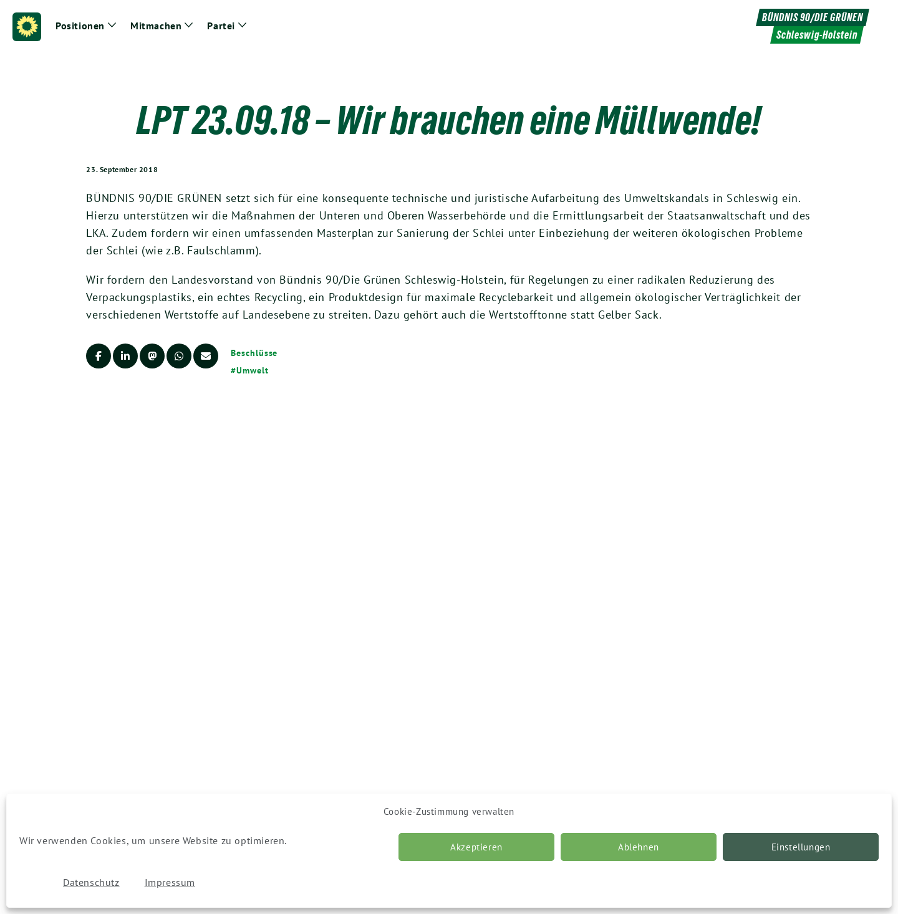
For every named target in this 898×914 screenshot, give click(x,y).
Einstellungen (801, 847)
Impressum (170, 882)
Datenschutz (91, 882)
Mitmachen (155, 26)
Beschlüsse (254, 352)
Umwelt (252, 370)
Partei (221, 26)
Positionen (80, 26)
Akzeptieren (476, 847)
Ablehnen (638, 847)
